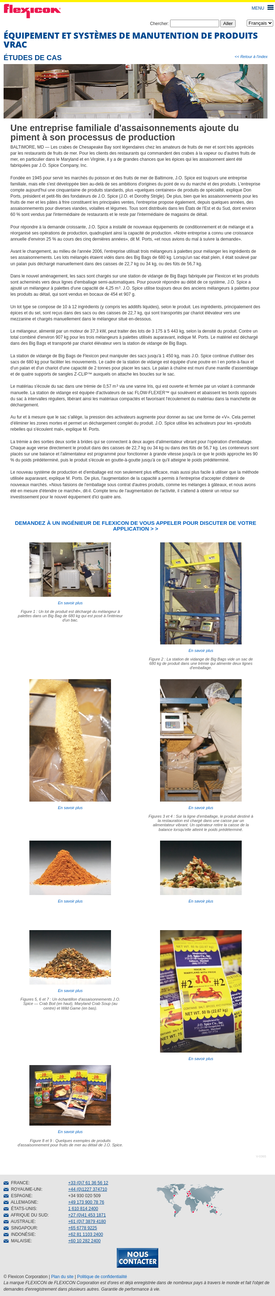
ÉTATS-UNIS (20, 1208)
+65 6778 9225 (82, 1227)
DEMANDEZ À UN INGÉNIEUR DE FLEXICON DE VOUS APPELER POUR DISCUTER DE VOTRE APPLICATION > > (135, 526)
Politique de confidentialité (102, 1276)
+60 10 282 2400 (84, 1240)
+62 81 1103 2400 (85, 1234)
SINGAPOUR (20, 1227)
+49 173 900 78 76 (86, 1202)
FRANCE (16, 1182)
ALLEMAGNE (20, 1202)
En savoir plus (70, 573)
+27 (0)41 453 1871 (87, 1215)
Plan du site (62, 1276)
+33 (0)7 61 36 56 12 (88, 1182)
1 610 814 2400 (83, 1208)
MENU (258, 8)
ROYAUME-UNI (22, 1189)
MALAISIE (17, 1240)
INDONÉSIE (19, 1234)
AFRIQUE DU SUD (26, 1215)
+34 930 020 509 (84, 1195)
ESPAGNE (18, 1195)
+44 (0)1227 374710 (87, 1189)
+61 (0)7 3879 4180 (87, 1221)
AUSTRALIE (19, 1221)
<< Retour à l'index (251, 56)
